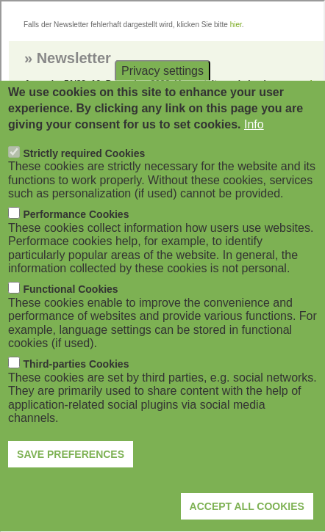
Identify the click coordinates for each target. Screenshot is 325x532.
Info (254, 153)
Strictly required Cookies (85, 182)
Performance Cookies (76, 243)
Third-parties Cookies (76, 392)
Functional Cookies (71, 318)
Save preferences (70, 482)
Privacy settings (162, 98)
